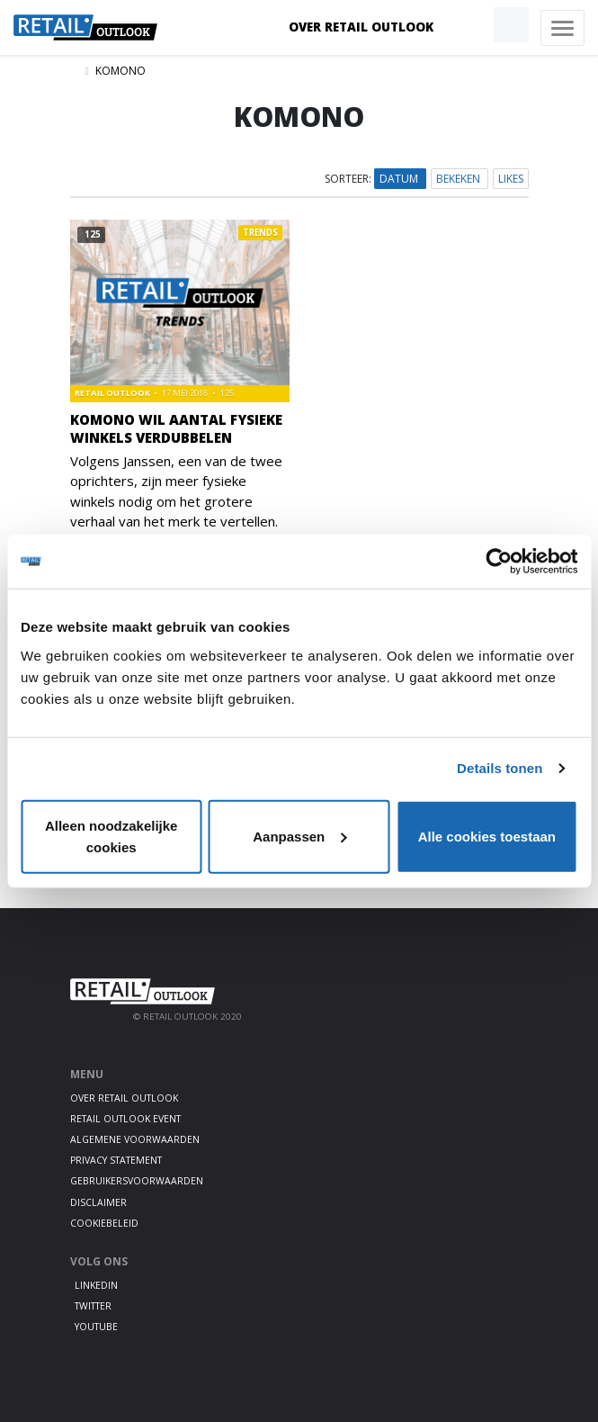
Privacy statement (116, 1160)
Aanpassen (299, 835)
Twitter (93, 1306)
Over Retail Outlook (361, 27)
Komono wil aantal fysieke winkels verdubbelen (176, 428)
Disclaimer (98, 1202)
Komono (120, 70)
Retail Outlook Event (125, 1118)
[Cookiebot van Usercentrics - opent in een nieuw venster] (498, 561)
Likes (510, 178)
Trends (260, 232)
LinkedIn (96, 1285)
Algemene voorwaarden (135, 1139)
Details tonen (499, 768)
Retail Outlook (113, 393)
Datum (400, 178)
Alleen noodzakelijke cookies (111, 835)
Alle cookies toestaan (487, 835)
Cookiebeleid (104, 1223)
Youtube (96, 1326)
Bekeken (459, 178)
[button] (469, 25)
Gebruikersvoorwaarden (136, 1180)
